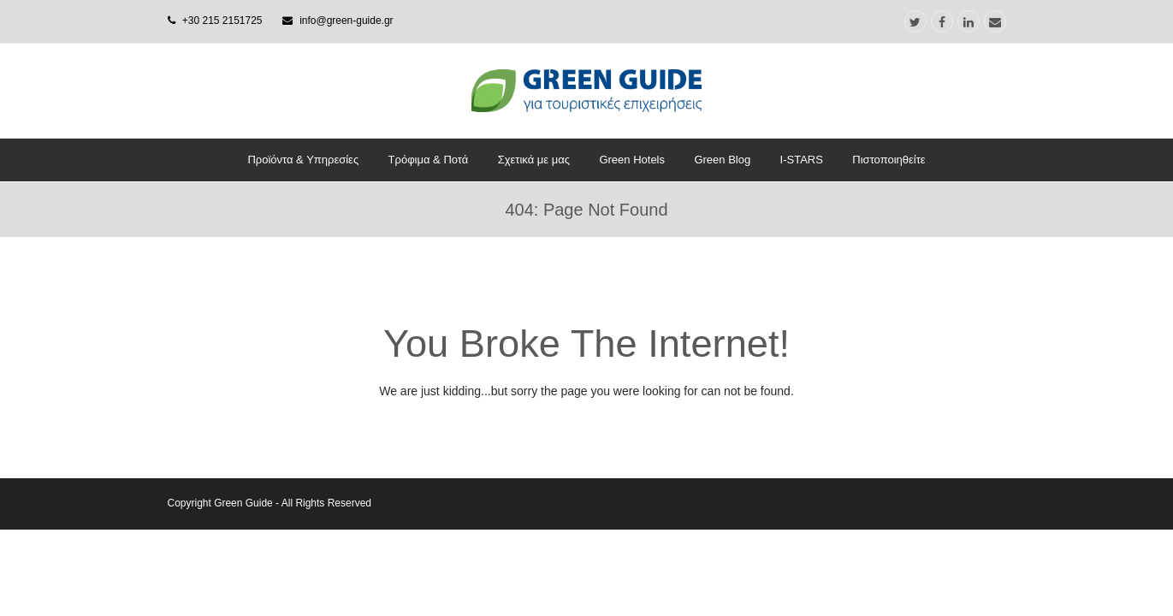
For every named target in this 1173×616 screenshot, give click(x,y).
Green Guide (243, 503)
